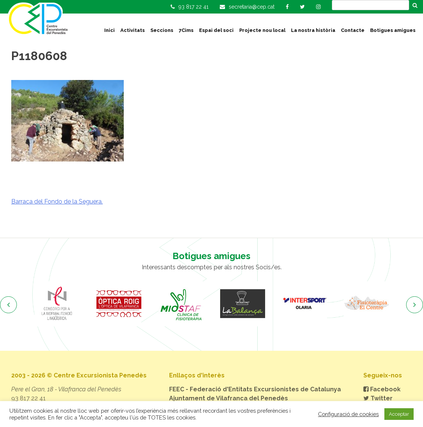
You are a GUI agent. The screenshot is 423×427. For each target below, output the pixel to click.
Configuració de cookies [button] (348, 414)
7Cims (186, 30)
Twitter (378, 398)
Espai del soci (216, 30)
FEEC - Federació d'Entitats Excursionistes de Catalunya (255, 389)
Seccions (161, 30)
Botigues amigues (393, 30)
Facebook (381, 389)
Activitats (132, 30)
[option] (57, 303)
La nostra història (313, 30)
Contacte (352, 30)
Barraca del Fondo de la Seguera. (57, 201)
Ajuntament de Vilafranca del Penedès (228, 398)
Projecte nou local (262, 30)
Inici (109, 30)
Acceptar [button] (399, 414)
